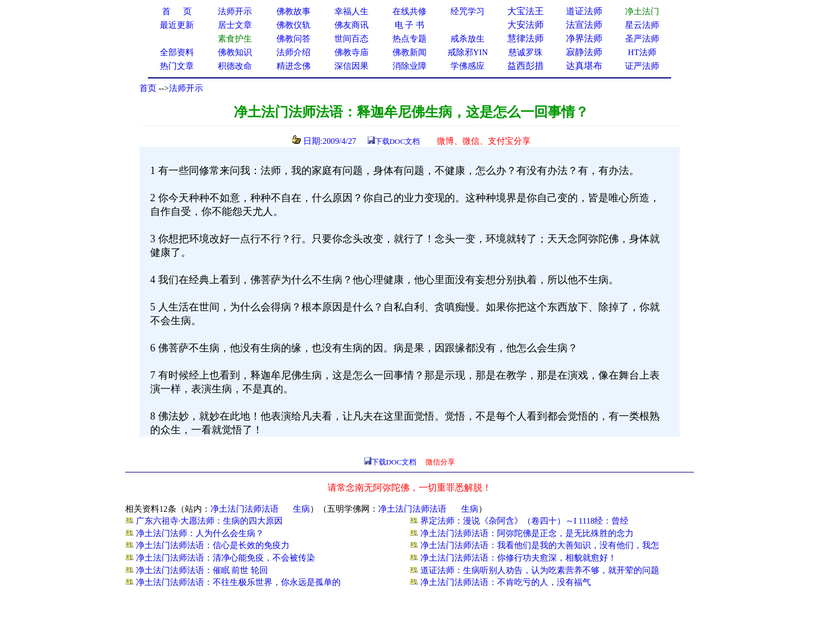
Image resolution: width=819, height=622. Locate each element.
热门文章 (177, 66)
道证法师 (584, 11)
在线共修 (409, 11)
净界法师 (584, 38)
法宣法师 (584, 25)
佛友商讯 (351, 25)
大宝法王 (525, 11)
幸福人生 (351, 11)
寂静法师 (584, 52)
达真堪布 (584, 66)
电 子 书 (409, 25)
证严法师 (642, 66)
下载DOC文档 (397, 141)
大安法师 (525, 25)
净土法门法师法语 (244, 508)
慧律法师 (525, 38)
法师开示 (186, 88)
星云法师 (642, 25)
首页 (147, 88)
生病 (301, 508)
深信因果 (351, 66)
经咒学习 (467, 11)
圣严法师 (642, 38)
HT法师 (642, 52)
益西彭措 (525, 66)
